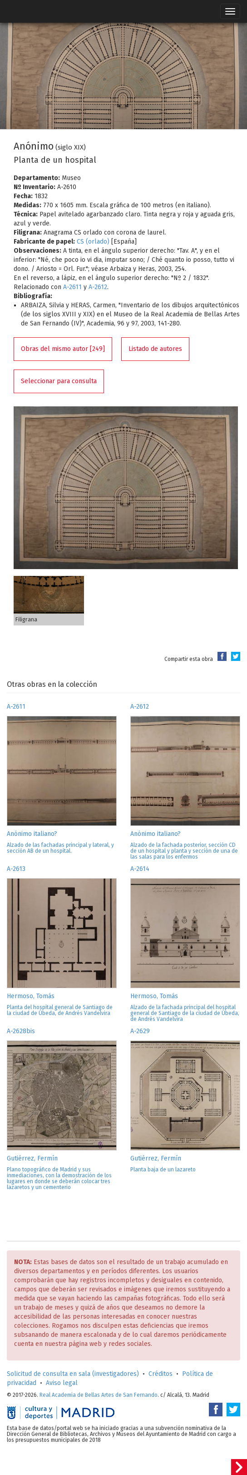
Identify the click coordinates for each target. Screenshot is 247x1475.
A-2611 (72, 287)
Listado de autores (155, 349)
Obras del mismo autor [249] (63, 349)
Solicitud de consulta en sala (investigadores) (73, 1374)
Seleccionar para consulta (59, 381)
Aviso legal (62, 1383)
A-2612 (98, 287)
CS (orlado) (93, 241)
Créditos (160, 1374)
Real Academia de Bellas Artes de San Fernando (99, 1395)
